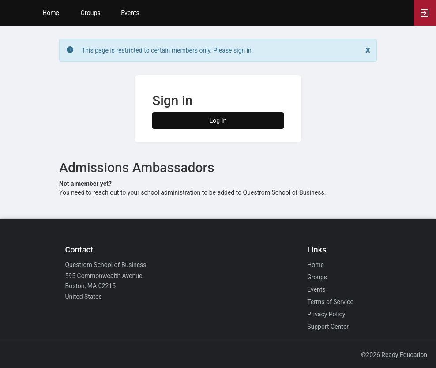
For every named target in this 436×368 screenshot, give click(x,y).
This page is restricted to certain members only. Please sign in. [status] (167, 50)
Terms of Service (330, 301)
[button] (11, 12)
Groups (91, 12)
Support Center (328, 326)
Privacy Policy (326, 314)
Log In (218, 120)
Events (130, 12)
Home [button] (50, 12)
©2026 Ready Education (394, 354)
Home (315, 264)
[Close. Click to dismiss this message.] (367, 49)
